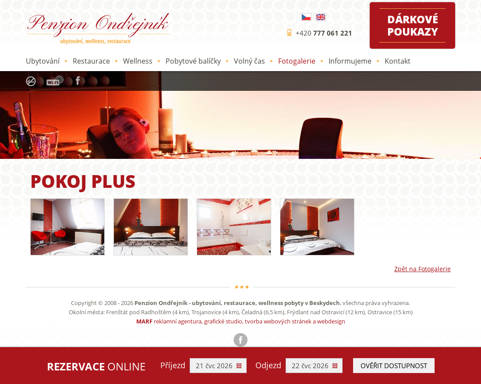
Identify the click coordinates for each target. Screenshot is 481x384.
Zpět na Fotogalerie (422, 269)
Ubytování (43, 61)
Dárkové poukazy (412, 25)
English (320, 17)
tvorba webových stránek (278, 321)
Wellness (137, 61)
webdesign (331, 321)
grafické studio (223, 321)
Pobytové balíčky (193, 61)
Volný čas (249, 61)
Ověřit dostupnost (394, 365)
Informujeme (350, 61)
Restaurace (91, 61)
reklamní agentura (178, 321)
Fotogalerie (296, 61)
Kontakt (397, 61)
